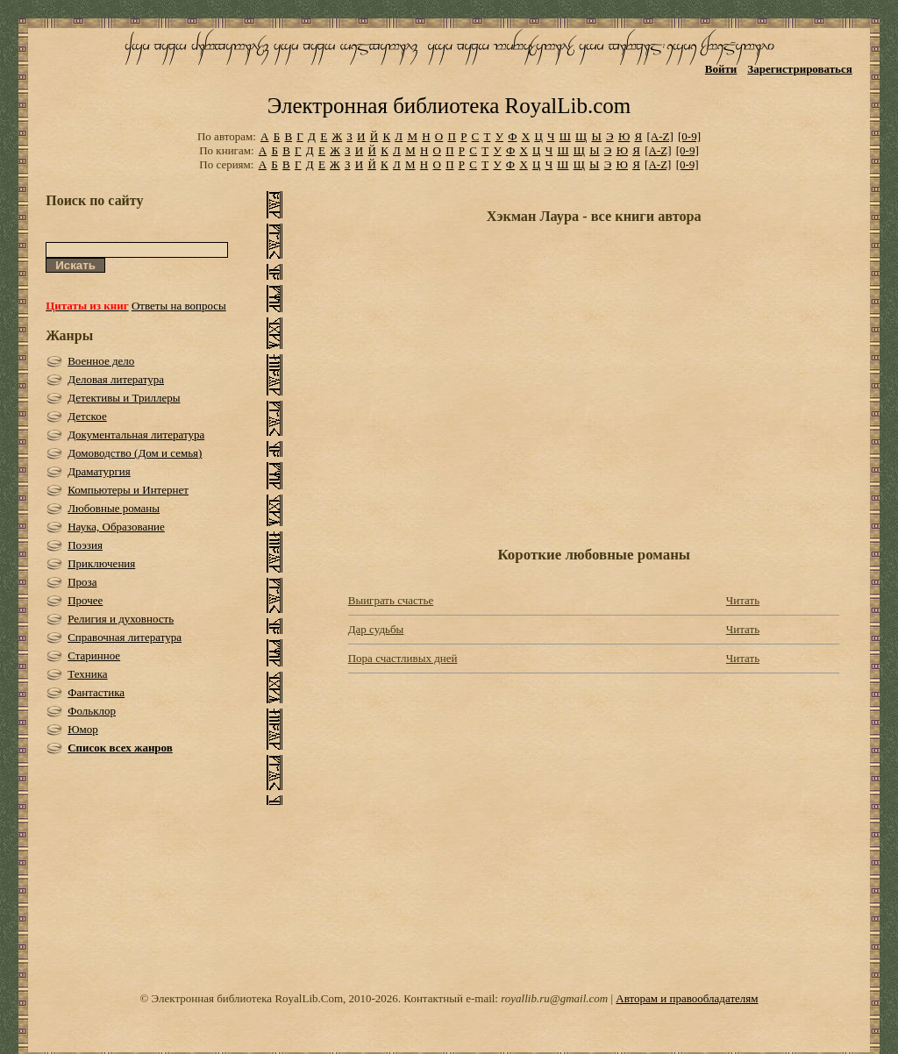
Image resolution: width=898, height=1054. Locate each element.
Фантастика (96, 692)
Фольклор (92, 710)
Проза (82, 581)
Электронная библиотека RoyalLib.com (449, 106)
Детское (87, 416)
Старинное (94, 655)
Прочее (85, 600)
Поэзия (85, 545)
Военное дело (101, 360)
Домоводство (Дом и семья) (135, 452)
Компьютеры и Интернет (128, 489)
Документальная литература (136, 434)
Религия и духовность (121, 618)
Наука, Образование (116, 526)
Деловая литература (116, 379)
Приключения (101, 563)
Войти (721, 68)
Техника (87, 673)
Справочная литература (125, 637)
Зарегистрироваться (799, 68)
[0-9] (689, 136)
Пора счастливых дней (403, 658)
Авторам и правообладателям (687, 998)
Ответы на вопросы (179, 305)
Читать (742, 600)
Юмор (83, 729)
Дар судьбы (376, 629)
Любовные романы (114, 508)
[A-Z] (659, 136)
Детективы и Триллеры (124, 397)
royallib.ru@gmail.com (554, 998)
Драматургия (99, 471)
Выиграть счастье (390, 600)
